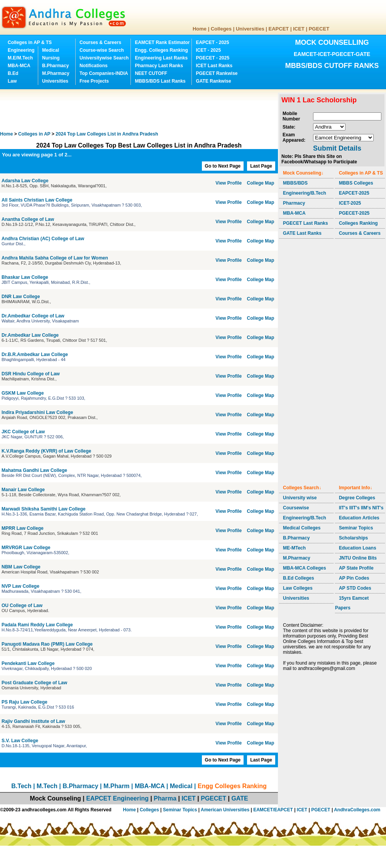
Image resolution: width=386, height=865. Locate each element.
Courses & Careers (100, 42)
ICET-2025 (350, 203)
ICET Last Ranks (214, 65)
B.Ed (13, 73)
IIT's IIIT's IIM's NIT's (361, 508)
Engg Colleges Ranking (232, 786)
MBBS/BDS (295, 183)
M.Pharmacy (55, 73)
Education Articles (359, 518)
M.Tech (47, 786)
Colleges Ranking (358, 223)
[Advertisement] (140, 110)
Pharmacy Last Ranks (159, 65)
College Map (260, 183)
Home (200, 29)
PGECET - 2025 (212, 58)
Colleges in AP (34, 134)
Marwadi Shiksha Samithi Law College (44, 509)
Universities (250, 29)
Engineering (21, 50)
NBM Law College (21, 567)
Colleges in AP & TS (30, 42)
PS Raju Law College (24, 702)
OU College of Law (23, 605)
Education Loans (357, 548)
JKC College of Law (24, 431)
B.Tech (21, 786)
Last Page (261, 166)
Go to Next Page (223, 166)
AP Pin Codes (354, 578)
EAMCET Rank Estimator (162, 42)
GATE (239, 798)
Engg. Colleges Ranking (161, 50)
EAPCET (279, 29)
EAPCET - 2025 (212, 42)
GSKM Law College (23, 393)
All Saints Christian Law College (38, 200)
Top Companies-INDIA (104, 73)
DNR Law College (21, 296)
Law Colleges (298, 588)
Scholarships (353, 538)
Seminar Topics (356, 528)
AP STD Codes (355, 588)
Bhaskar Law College (25, 277)
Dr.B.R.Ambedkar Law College (35, 354)
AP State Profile (356, 568)
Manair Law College (24, 489)
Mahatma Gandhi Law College (35, 470)
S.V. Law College (20, 740)
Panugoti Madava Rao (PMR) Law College (48, 644)
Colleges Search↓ (302, 487)
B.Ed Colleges (298, 578)
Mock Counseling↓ (303, 173)
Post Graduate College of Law (35, 682)
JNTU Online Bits (358, 558)
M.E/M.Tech (20, 58)
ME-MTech (294, 548)
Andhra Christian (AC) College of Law (43, 238)
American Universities (225, 809)
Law (12, 81)
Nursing (50, 58)
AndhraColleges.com (357, 809)
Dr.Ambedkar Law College (31, 335)
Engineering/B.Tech (304, 193)
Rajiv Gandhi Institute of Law (33, 721)
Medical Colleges (301, 528)
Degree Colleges (357, 497)
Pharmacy (294, 203)
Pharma (165, 798)
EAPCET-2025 (354, 193)
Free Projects (94, 81)
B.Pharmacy (55, 65)
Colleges (221, 29)
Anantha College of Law (28, 219)
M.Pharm (116, 786)
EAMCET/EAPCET (273, 809)
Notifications (94, 65)
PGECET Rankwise (216, 73)
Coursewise (296, 508)
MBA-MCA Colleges (304, 568)
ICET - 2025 (208, 50)
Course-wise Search (102, 50)
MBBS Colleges (356, 183)
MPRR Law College (23, 528)
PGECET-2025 (354, 213)
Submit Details (337, 148)
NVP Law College (21, 586)
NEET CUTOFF (151, 73)
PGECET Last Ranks (305, 223)
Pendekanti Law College (29, 663)
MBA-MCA (19, 65)
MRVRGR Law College (27, 547)
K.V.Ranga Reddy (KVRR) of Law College (47, 451)
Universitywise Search (104, 58)
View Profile (228, 183)
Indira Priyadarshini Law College (38, 412)
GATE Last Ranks (302, 233)
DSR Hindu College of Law (31, 374)
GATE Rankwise (213, 81)
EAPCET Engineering (117, 798)
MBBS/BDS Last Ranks (160, 81)
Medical (50, 50)
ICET (299, 29)
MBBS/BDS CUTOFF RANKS (332, 66)
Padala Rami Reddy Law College (38, 625)
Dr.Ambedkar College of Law (33, 316)
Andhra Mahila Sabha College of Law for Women (55, 258)
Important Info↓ (355, 487)
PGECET (319, 29)
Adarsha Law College (26, 180)
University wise (300, 497)
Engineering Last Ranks (161, 58)
